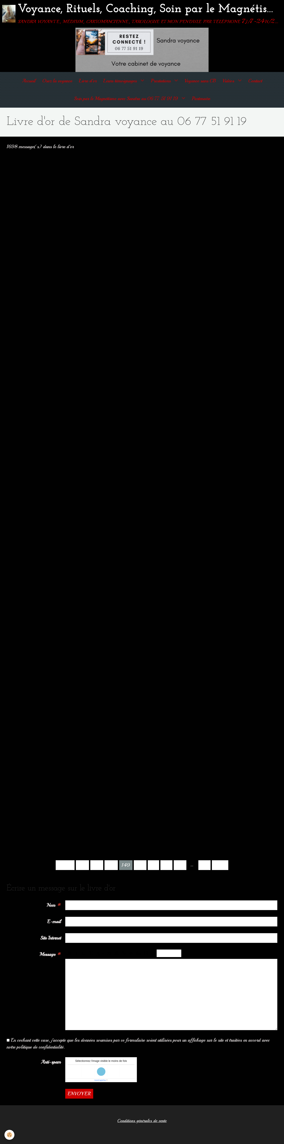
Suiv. (220, 865)
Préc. (65, 865)
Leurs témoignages (120, 81)
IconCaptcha (100, 1080)
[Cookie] (9, 1135)
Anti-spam (51, 1062)
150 (140, 865)
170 (204, 865)
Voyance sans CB (200, 81)
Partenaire (201, 98)
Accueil (29, 81)
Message (47, 954)
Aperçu (169, 953)
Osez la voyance (57, 81)
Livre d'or (88, 81)
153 (180, 865)
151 (153, 865)
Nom (51, 905)
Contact (255, 81)
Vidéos (229, 81)
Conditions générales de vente (142, 1120)
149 (126, 865)
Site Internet (50, 938)
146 (82, 865)
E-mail (54, 922)
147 (97, 865)
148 (111, 865)
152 (166, 865)
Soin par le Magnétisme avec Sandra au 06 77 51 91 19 (126, 98)
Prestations (161, 81)
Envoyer (79, 1094)
